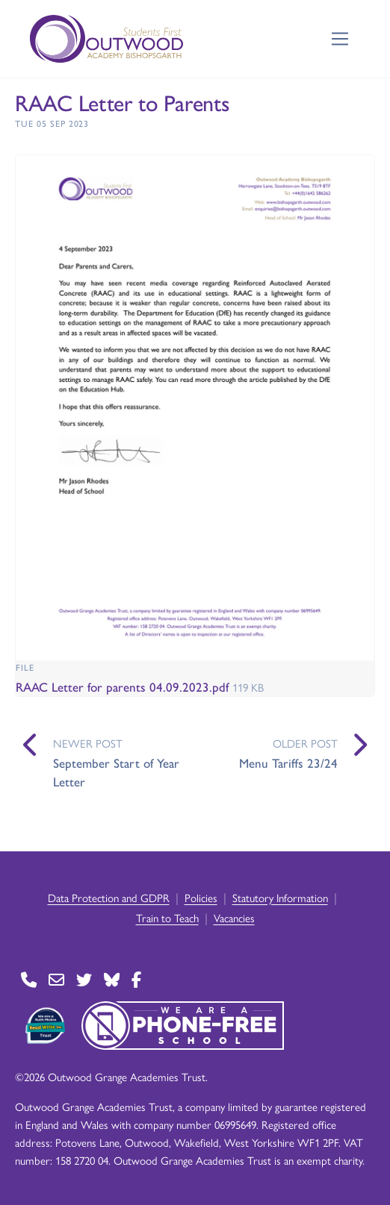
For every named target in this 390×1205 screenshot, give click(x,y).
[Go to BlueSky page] (112, 979)
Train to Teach (167, 917)
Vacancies (234, 917)
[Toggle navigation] (340, 39)
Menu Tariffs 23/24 (288, 762)
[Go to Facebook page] (136, 979)
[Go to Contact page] (29, 979)
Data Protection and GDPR (109, 897)
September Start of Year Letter (116, 772)
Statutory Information (280, 897)
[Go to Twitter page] (84, 979)
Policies (201, 897)
